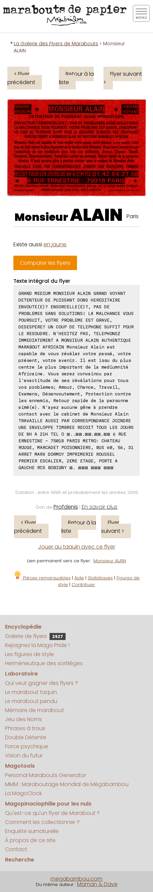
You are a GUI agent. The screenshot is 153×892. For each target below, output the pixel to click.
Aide (79, 578)
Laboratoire (21, 674)
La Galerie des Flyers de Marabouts (56, 43)
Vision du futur (24, 755)
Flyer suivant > (122, 78)
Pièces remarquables (42, 578)
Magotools (20, 766)
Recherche (19, 860)
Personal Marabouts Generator (45, 775)
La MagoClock (23, 793)
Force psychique (26, 746)
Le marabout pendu (31, 701)
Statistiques (100, 578)
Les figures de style (29, 654)
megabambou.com (76, 879)
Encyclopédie (23, 627)
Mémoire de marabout (34, 710)
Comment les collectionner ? (42, 822)
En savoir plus (100, 507)
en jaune (55, 244)
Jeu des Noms (23, 719)
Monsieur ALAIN (109, 561)
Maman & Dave (97, 884)
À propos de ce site (30, 840)
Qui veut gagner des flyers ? (41, 683)
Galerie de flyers (35, 636)
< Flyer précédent (21, 78)
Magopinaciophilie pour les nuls (48, 804)
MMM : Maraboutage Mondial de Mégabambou (67, 784)
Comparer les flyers (45, 263)
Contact (16, 849)
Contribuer (83, 584)
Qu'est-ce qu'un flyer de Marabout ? (52, 813)
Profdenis (66, 507)
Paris (133, 216)
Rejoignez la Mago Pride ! (37, 645)
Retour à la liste (76, 78)
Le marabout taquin (31, 692)
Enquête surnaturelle (32, 831)
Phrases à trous (25, 728)
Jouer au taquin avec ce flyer (76, 547)
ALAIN (96, 215)
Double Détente (25, 737)
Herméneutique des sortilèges (44, 663)
